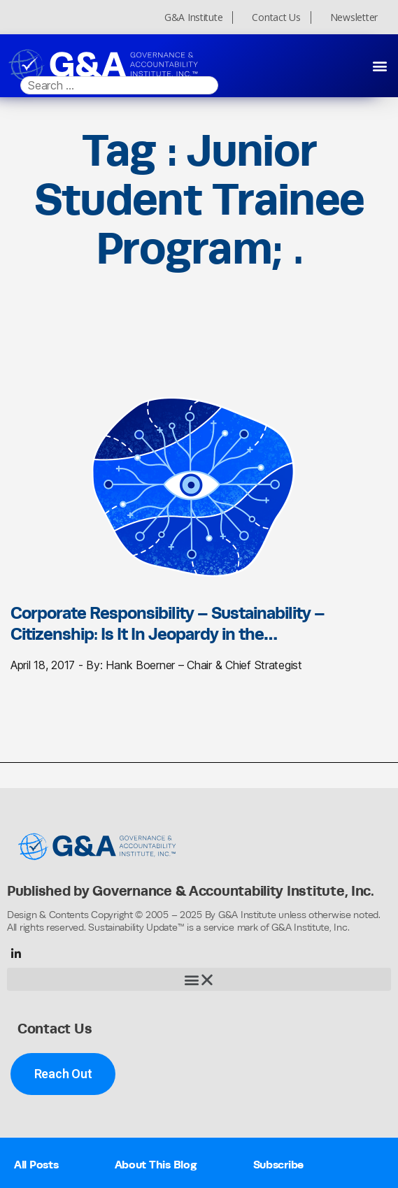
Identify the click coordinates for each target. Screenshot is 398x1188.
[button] (379, 65)
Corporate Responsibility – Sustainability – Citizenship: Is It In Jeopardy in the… (167, 623)
